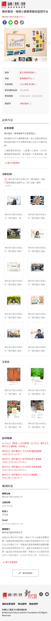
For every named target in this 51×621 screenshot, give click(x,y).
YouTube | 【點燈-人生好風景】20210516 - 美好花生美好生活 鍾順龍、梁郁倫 (25, 445)
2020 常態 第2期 (27, 84)
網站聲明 (22, 603)
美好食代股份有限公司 (12, 16)
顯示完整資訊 (13, 162)
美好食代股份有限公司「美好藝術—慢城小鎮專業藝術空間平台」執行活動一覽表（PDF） (24, 182)
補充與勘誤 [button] (27, 573)
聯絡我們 (33, 603)
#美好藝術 (24, 103)
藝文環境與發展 (27, 72)
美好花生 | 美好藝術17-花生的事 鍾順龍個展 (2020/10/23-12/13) (21, 452)
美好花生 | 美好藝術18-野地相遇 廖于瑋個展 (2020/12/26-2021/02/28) (21, 460)
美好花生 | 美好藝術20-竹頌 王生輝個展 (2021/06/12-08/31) (19, 476)
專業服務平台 (26, 78)
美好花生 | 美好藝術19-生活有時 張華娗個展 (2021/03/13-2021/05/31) (21, 468)
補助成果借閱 (8, 603)
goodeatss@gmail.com (12, 523)
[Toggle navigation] (47, 4)
